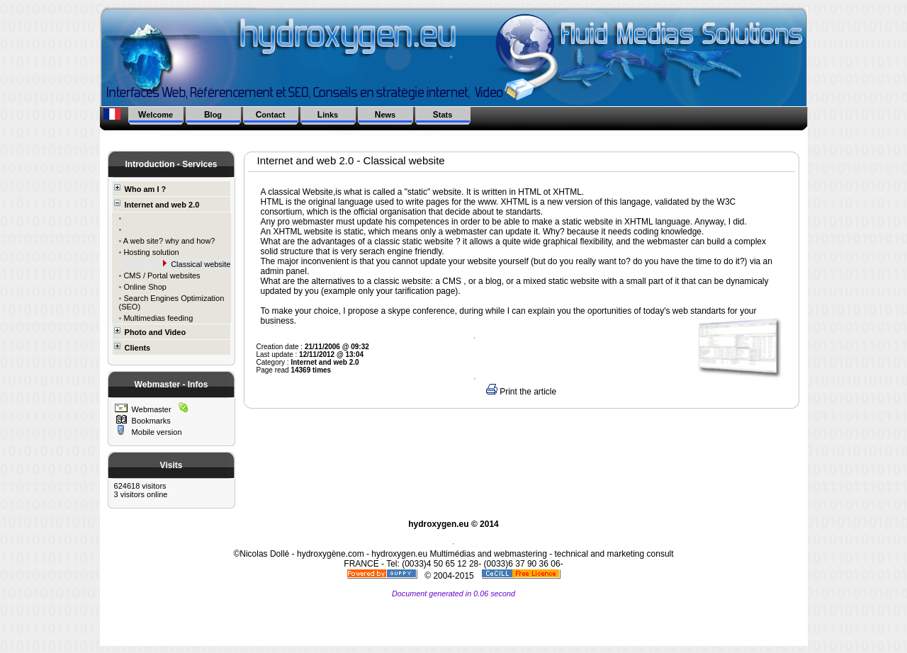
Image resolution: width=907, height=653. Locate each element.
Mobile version (156, 432)
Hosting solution (150, 252)
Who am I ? (140, 188)
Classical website (199, 264)
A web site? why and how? (168, 241)
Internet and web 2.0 (157, 204)
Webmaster (150, 409)
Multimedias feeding (157, 318)
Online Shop (144, 287)
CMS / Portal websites (160, 275)
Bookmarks (150, 420)
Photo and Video (150, 331)
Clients (132, 347)
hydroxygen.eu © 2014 (453, 524)
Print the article (521, 392)
